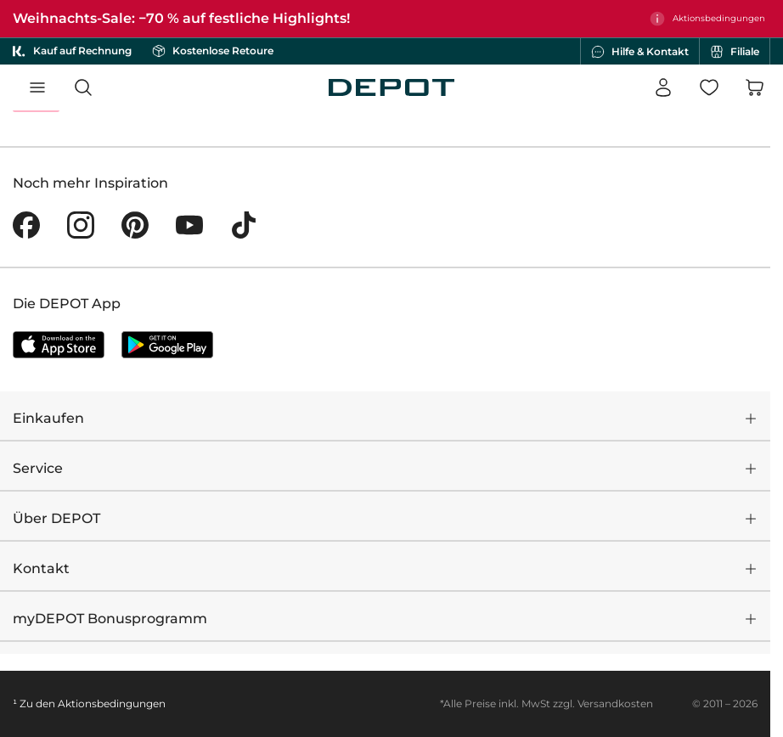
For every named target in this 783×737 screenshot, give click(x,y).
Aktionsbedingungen (112, 703)
